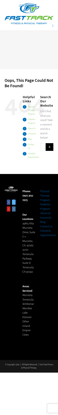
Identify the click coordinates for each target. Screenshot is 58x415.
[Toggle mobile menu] (52, 25)
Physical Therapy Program (31, 110)
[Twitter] (14, 202)
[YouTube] (9, 209)
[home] (11, 188)
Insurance (32, 134)
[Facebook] (9, 202)
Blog (30, 139)
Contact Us (46, 226)
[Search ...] (43, 147)
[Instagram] (14, 209)
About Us (32, 128)
